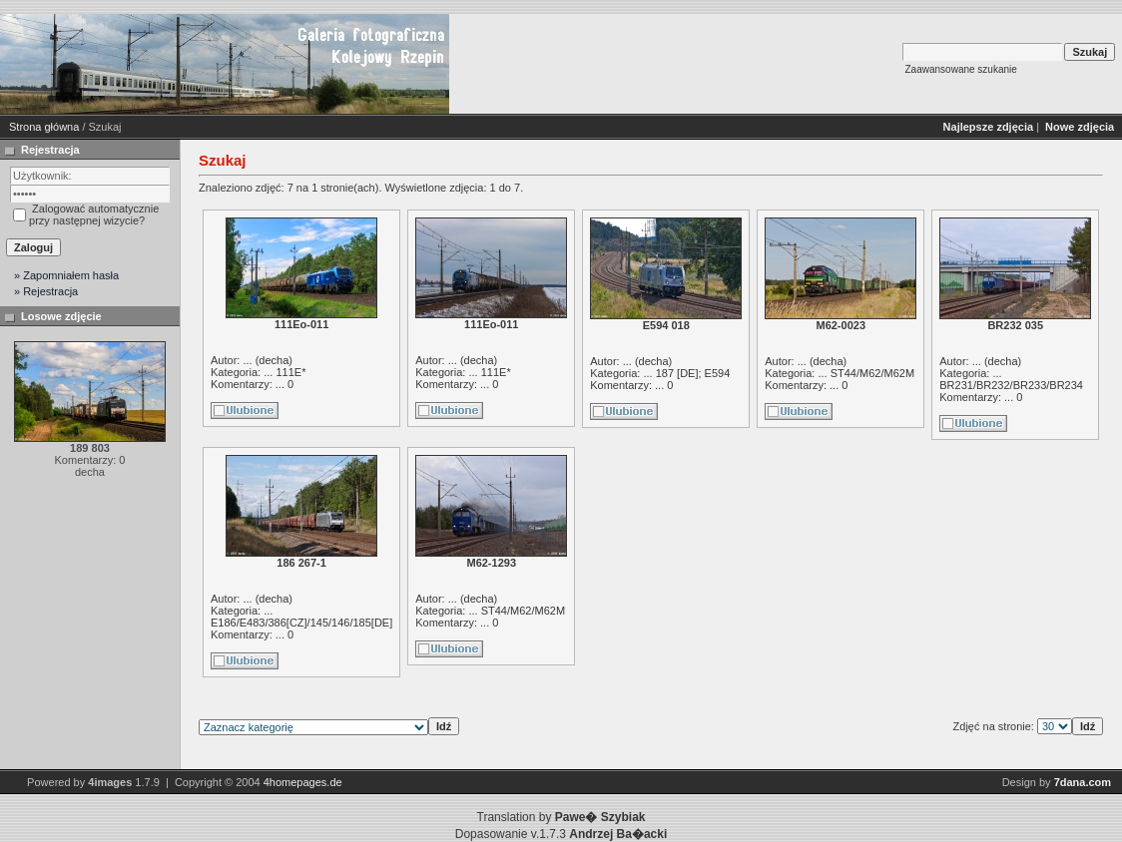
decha (273, 360)
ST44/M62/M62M (872, 373)
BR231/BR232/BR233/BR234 (1011, 385)
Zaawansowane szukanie (961, 69)
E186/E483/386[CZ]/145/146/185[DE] (301, 623)
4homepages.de (303, 782)
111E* (290, 372)
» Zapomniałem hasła (66, 275)
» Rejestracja (46, 291)
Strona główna (44, 127)
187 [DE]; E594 (693, 373)
